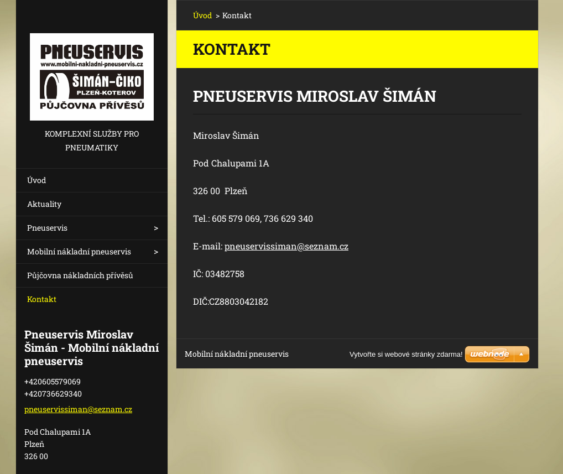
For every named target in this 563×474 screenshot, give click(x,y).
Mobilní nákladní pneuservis (79, 251)
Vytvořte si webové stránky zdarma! (406, 354)
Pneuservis (47, 227)
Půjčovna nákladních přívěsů (80, 275)
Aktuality (44, 204)
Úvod (36, 180)
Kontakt (41, 299)
